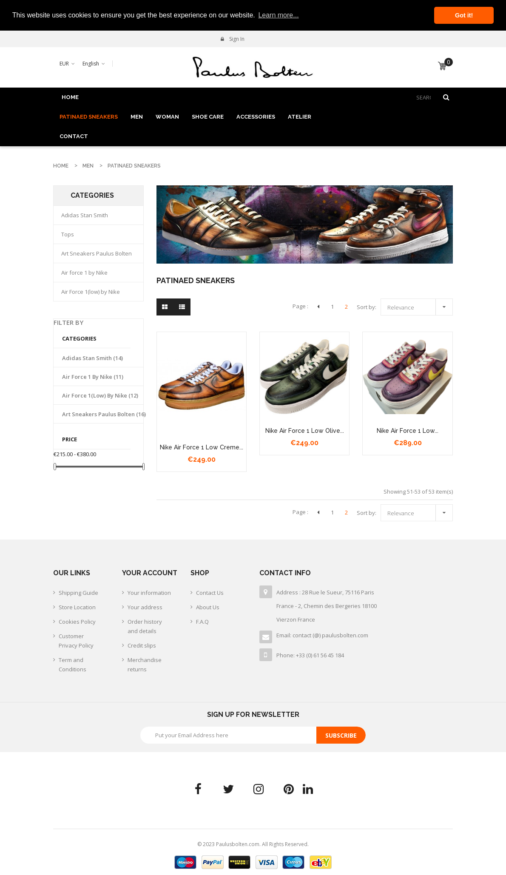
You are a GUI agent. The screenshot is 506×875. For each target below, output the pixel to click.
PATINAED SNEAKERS (89, 117)
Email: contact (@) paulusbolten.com (322, 635)
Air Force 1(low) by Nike (90, 291)
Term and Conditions (72, 664)
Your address (145, 607)
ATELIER (299, 117)
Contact (74, 136)
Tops (67, 234)
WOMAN (167, 117)
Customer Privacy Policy (76, 640)
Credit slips (142, 645)
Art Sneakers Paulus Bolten (96, 253)
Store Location (77, 607)
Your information (149, 593)
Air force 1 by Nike (84, 272)
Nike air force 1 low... (407, 430)
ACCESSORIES (255, 117)
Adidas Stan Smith (84, 215)
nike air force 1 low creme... (201, 447)
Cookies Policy (77, 621)
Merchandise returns (145, 664)
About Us (207, 607)
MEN (137, 117)
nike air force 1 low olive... (304, 430)
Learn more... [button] (278, 15)
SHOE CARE (208, 117)
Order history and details (145, 626)
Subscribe (341, 735)
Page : (300, 306)
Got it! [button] (464, 15)
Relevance (418, 306)
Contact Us (210, 593)
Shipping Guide (78, 593)
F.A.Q (202, 621)
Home (70, 97)
